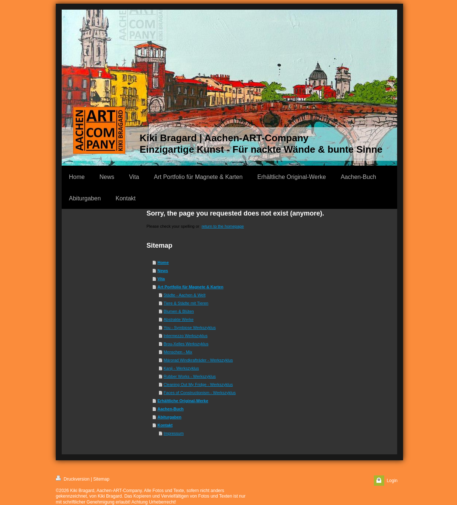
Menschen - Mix (178, 352)
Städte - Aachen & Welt (185, 295)
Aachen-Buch (170, 409)
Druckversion (72, 478)
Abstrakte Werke (179, 319)
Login (392, 480)
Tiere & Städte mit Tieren (186, 303)
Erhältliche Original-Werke (182, 401)
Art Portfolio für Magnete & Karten (190, 287)
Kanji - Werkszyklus (181, 368)
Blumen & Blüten (179, 311)
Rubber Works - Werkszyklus (190, 376)
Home (163, 262)
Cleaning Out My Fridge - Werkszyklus (198, 384)
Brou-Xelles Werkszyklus (186, 344)
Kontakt (165, 425)
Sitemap (101, 479)
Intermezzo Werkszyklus (186, 335)
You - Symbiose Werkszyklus (190, 327)
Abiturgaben (169, 417)
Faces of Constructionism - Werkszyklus (200, 392)
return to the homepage (223, 226)
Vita (161, 279)
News (162, 270)
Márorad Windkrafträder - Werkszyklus (198, 360)
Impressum (174, 433)
